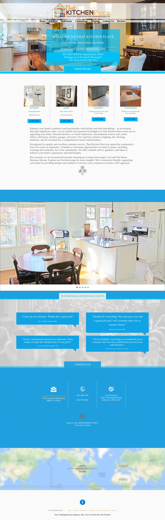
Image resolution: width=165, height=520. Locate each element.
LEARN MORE (34, 121)
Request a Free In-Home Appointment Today (83, 48)
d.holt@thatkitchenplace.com (54, 396)
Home (43, 21)
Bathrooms (66, 21)
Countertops (81, 21)
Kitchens (53, 21)
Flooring (95, 21)
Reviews (121, 21)
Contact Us (108, 21)
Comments (114, 510)
